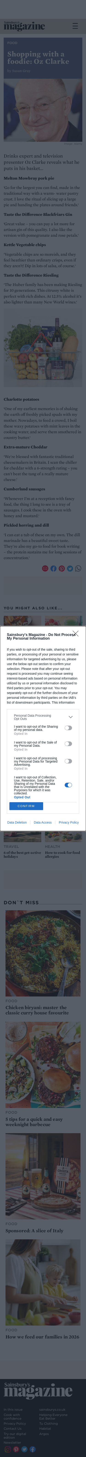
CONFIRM (26, 806)
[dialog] (43, 728)
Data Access (43, 822)
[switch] (68, 728)
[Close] (77, 635)
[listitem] (43, 717)
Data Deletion (17, 822)
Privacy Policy (69, 822)
